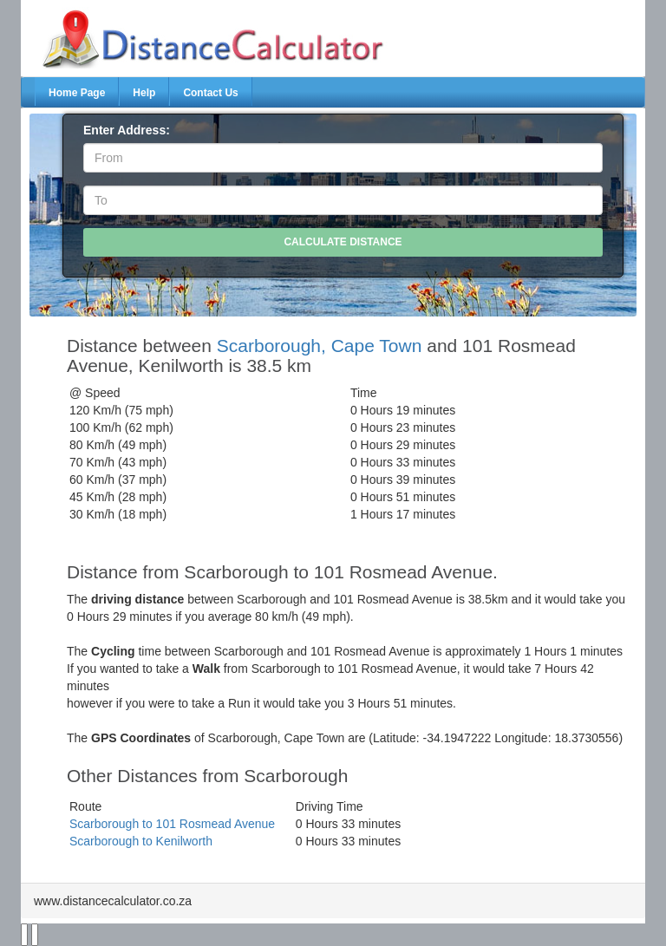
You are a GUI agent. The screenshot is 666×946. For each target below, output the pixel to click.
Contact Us (210, 93)
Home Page (77, 93)
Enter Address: (126, 130)
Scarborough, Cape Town (319, 346)
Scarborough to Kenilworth (140, 841)
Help (144, 93)
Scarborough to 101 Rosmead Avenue (172, 824)
